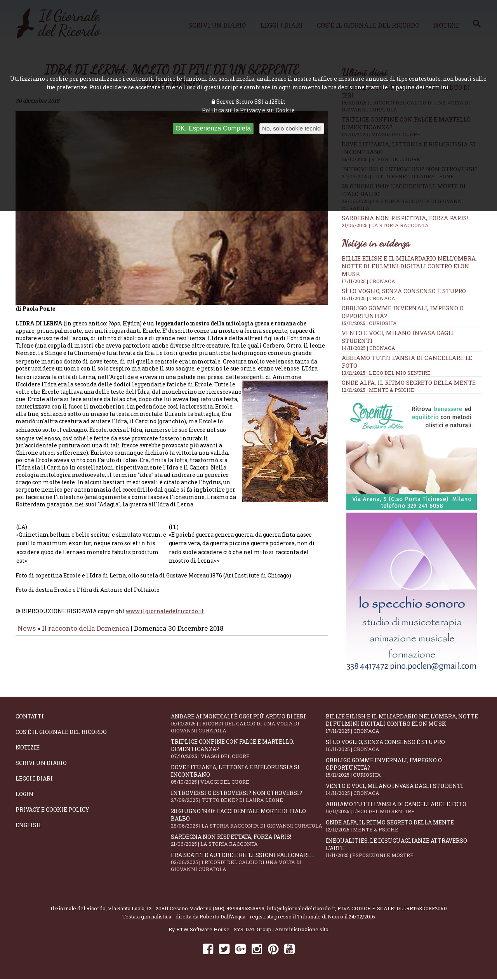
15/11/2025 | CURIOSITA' (370, 323)
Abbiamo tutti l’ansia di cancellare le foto (403, 807)
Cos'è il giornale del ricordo (61, 732)
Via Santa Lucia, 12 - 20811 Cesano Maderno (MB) (166, 908)
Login (24, 794)
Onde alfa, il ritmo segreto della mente (409, 382)
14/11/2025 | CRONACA (368, 347)
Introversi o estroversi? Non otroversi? (248, 796)
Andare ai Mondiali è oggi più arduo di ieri (248, 723)
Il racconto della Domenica (86, 633)
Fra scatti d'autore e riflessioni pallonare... (248, 862)
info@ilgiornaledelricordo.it (301, 908)
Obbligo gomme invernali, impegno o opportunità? (403, 767)
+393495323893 (245, 908)
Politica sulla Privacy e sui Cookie (248, 110)
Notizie (28, 747)
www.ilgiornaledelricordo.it (165, 616)
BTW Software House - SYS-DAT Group (223, 929)
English (28, 825)
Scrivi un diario (41, 763)
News (26, 633)
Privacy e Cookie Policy (52, 809)
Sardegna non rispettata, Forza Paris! (411, 221)
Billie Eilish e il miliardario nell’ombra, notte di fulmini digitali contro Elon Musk (409, 266)
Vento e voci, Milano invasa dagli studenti (403, 789)
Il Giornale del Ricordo (78, 908)
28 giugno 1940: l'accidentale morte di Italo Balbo (248, 818)
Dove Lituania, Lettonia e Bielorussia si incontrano (248, 774)
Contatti (30, 716)
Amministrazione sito (301, 929)
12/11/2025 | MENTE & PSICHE (378, 389)
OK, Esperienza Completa (213, 128)
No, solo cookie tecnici (291, 128)
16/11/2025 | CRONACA (368, 298)
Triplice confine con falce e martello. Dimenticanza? (248, 749)
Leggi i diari (34, 778)
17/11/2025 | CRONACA (368, 281)
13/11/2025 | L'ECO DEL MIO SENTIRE (386, 372)
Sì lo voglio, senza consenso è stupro (404, 291)
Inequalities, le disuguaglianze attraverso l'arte (403, 848)
